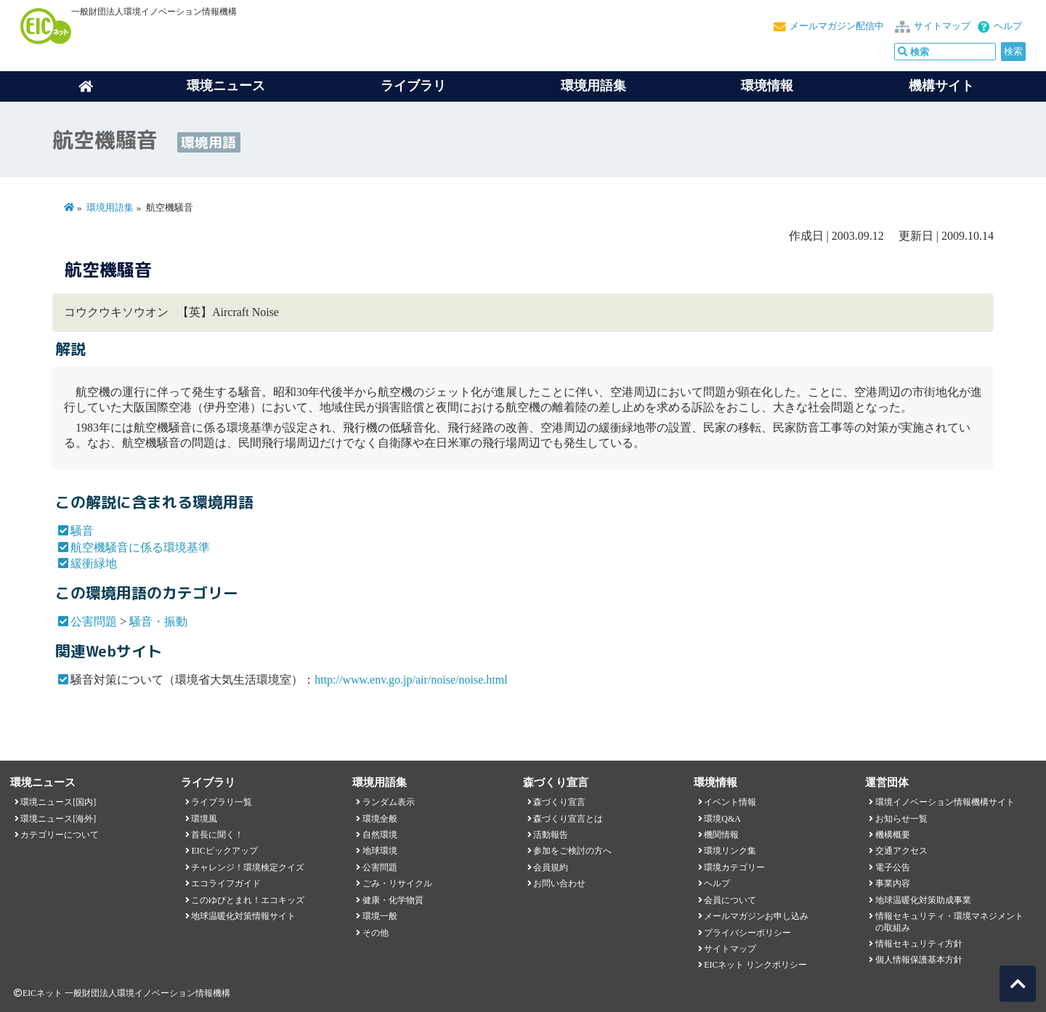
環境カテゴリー (734, 867)
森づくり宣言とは (568, 819)
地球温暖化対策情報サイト (243, 916)
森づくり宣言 (559, 802)
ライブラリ (413, 85)
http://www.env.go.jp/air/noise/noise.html (411, 679)
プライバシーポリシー (747, 933)
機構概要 (892, 835)
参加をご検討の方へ (572, 851)
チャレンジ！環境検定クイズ (247, 867)
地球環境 (379, 851)
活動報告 (550, 835)
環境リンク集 (730, 851)
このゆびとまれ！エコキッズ (247, 900)
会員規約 (550, 867)
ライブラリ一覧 (221, 802)
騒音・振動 (158, 621)
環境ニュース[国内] (58, 802)
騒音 (82, 531)
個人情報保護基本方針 (918, 960)
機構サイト (941, 85)
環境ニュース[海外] (58, 819)
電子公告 (892, 867)
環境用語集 (593, 85)
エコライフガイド (226, 883)
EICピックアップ (224, 851)
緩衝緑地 (93, 563)
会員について (730, 900)
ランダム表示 (388, 802)
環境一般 (379, 916)
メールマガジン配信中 (837, 26)
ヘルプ (1008, 26)
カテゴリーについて (59, 835)
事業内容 (892, 883)
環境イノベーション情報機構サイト (945, 802)
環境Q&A (722, 819)
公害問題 (93, 621)
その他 (375, 933)
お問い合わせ (559, 883)
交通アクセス (901, 851)
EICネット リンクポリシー (755, 965)
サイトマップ (942, 26)
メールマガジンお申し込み (756, 916)
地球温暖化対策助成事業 (923, 900)
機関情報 (721, 835)
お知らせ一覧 (901, 819)
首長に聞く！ (217, 835)
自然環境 (379, 835)
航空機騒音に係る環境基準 (140, 547)
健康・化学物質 (392, 900)
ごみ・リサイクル (397, 883)
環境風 (204, 819)
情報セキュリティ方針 (918, 944)
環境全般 (379, 819)
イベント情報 (730, 802)
